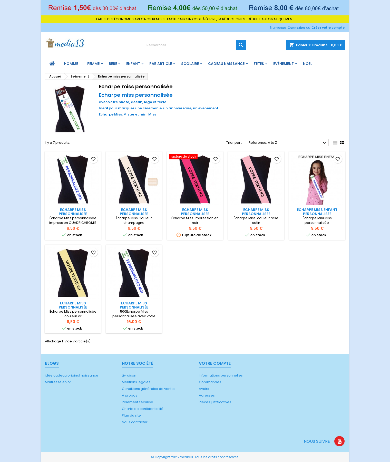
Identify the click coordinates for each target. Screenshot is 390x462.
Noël (307, 63)
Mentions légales (136, 382)
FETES (259, 63)
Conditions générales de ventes (149, 388)
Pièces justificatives (215, 402)
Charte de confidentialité (142, 408)
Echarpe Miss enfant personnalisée (317, 211)
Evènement (283, 63)
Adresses (207, 395)
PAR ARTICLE (160, 63)
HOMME (71, 63)
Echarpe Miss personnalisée (73, 211)
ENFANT (133, 63)
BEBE (113, 63)
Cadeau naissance (226, 63)
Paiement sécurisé (137, 402)
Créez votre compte (328, 27)
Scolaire (190, 63)
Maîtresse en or (58, 382)
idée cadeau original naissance (71, 375)
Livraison (129, 375)
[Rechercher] (195, 45)
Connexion (296, 27)
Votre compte (215, 363)
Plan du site (131, 415)
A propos (129, 395)
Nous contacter (135, 422)
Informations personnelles (221, 375)
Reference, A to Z (288, 143)
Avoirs (204, 388)
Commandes (210, 382)
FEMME (93, 63)
